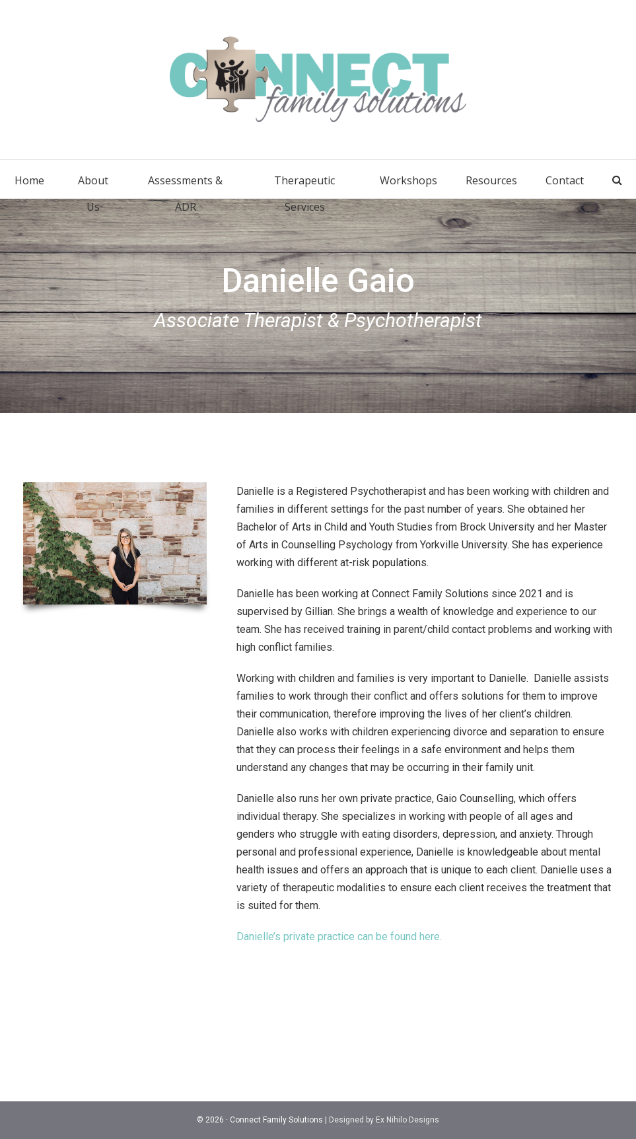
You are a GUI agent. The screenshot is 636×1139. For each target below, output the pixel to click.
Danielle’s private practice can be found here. (339, 936)
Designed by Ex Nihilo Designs (384, 1119)
